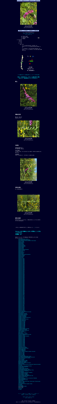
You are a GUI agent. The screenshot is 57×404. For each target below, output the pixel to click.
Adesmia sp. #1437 (21, 258)
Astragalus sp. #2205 (21, 326)
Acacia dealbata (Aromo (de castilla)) (24, 239)
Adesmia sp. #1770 (21, 295)
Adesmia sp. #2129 (21, 300)
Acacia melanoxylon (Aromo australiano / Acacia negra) (27, 240)
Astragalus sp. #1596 (21, 324)
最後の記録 (34, 394)
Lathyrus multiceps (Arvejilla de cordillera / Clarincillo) (26, 351)
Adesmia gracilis (21, 252)
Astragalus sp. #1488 (21, 322)
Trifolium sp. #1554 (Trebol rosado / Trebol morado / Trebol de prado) (29, 381)
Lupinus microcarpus (21, 358)
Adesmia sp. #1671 (21, 294)
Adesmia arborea (21, 243)
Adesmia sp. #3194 (21, 310)
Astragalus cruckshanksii (22, 316)
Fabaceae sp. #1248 (21, 336)
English (24, 33)
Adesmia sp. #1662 (21, 291)
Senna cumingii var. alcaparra (23, 373)
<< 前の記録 (26, 394)
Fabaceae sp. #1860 (21, 339)
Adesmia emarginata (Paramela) (23, 249)
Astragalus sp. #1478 (21, 321)
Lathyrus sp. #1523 (21, 352)
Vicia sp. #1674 (20, 387)
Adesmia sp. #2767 (21, 304)
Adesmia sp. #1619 (21, 274)
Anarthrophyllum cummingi (22, 313)
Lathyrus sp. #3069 (21, 354)
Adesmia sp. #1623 (21, 276)
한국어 (26, 34)
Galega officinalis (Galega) (22, 347)
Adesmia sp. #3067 (21, 305)
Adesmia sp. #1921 (21, 297)
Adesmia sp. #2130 (21, 301)
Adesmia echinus (21, 248)
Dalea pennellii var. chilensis (22, 333)
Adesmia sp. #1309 (21, 263)
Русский (33, 33)
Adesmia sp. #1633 (21, 280)
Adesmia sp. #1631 (21, 278)
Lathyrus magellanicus (21, 350)
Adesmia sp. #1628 (21, 277)
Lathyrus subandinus (21, 355)
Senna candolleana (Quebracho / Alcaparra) (25, 372)
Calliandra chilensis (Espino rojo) (23, 330)
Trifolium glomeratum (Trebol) (23, 379)
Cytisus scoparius (21, 331)
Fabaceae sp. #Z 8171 (22, 346)
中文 (31, 34)
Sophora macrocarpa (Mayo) (22, 376)
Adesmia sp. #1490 (21, 267)
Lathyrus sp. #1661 (21, 353)
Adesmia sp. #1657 (21, 289)
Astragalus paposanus (21, 319)
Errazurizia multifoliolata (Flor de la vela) (24, 334)
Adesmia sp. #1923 (21, 261)
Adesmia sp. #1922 (21, 260)
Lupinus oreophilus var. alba (22, 360)
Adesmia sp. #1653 (21, 286)
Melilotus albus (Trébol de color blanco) (24, 362)
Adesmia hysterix (21, 253)
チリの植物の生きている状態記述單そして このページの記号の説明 (28, 74)
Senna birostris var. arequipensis (23, 370)
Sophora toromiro (21, 377)
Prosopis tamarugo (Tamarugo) (23, 368)
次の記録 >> (30, 394)
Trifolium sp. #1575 (21, 382)
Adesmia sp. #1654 (21, 287)
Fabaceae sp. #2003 (21, 341)
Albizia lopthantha (21, 312)
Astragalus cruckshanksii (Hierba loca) (24, 317)
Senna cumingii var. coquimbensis (23, 374)
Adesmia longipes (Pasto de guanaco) (24, 254)
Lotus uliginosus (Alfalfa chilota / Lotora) (24, 356)
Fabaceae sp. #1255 (21, 337)
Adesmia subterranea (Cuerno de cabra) (24, 311)
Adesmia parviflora (21, 242)
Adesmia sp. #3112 (21, 306)
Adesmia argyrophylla (21, 245)
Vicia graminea (20, 385)
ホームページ (20, 393)
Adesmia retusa (20, 257)
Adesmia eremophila (21, 250)
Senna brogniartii (21, 371)
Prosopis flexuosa (21, 367)
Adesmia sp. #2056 (21, 298)
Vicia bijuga (20, 384)
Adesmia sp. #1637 (21, 281)
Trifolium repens (20, 380)
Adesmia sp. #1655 (21, 288)
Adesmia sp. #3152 (21, 309)
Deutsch (30, 33)
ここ (34, 227)
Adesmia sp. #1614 (21, 271)
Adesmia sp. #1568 (21, 269)
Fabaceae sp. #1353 (21, 338)
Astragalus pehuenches (22, 320)
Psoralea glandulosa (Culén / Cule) (23, 369)
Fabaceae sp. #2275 (21, 344)
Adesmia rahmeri (21, 256)
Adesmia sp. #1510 (21, 268)
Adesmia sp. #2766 (21, 303)
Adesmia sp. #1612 (21, 270)
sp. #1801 (20, 389)
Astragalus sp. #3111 (21, 327)
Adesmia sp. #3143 (21, 308)
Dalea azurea (20, 332)
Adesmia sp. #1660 (21, 290)
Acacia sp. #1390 (21, 241)
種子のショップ (37, 393)
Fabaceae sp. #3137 (21, 345)
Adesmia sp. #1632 (21, 279)
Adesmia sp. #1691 (21, 259)
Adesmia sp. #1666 (21, 293)
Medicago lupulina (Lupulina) (23, 361)
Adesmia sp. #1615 (21, 272)
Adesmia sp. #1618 (21, 273)
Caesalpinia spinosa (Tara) (22, 329)
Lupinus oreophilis (21, 359)
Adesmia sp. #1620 (21, 275)
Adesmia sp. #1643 (21, 283)
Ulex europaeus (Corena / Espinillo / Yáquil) (25, 383)
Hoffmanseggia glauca (21, 349)
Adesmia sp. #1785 (21, 296)
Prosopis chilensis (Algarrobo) (23, 366)
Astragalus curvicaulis (21, 318)
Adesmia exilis (20, 251)
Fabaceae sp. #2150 (21, 343)
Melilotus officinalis (21, 363)
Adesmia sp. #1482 (21, 266)
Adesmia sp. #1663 (21, 292)
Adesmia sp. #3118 (21, 307)
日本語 (29, 34)
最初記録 (22, 394)
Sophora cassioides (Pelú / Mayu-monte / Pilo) (25, 375)
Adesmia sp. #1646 (21, 284)
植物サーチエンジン (31, 393)
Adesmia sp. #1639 (21, 282)
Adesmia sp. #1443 (21, 265)
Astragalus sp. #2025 (21, 325)
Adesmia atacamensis (21, 246)
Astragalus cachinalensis (22, 315)
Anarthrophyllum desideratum (23, 314)
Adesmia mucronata (21, 255)
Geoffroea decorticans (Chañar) (23, 348)
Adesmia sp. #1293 (21, 262)
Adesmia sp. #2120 (21, 299)
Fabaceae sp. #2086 (21, 342)
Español (27, 33)
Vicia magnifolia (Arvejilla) (22, 386)
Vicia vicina (20, 388)
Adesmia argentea (21, 244)
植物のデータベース (25, 393)
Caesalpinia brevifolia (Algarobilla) (23, 328)
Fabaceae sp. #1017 (21, 335)
